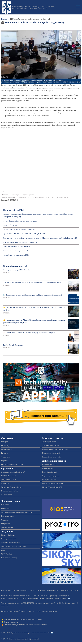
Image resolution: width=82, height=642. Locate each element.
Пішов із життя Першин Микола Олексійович (19, 229)
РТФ (3, 192)
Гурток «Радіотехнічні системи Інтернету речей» (20, 221)
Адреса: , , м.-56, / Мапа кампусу (34, 598)
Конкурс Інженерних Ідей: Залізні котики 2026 (20, 242)
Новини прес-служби (8, 197)
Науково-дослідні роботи (51, 476)
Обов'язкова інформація (21, 596)
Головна (4, 19)
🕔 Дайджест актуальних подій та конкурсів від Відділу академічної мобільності (32, 295)
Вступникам (5, 509)
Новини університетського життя (43, 197)
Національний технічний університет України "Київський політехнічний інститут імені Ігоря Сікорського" (33, 7)
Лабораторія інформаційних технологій (17, 246)
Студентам (5, 520)
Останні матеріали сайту (16, 266)
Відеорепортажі (24, 197)
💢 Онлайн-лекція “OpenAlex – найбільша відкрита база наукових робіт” (29, 332)
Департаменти (6, 449)
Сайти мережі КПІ (49, 464)
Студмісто (5, 483)
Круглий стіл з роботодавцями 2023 (16, 255)
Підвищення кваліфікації (51, 453)
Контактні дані (6, 596)
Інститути (4, 453)
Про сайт (44, 596)
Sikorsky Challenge (8, 535)
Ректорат (4, 442)
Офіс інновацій (6, 495)
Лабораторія (15, 195)
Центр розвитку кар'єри (9, 491)
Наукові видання (48, 468)
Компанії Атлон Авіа (10, 225)
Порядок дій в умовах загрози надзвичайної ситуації (23, 619)
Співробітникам (7, 527)
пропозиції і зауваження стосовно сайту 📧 (37, 633)
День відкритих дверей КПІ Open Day (16, 270)
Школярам (5, 505)
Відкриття (5, 195)
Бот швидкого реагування (48, 611)
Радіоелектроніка (28, 195)
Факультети (5, 457)
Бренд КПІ (35, 596)
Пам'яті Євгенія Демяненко (13, 345)
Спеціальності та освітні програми (13, 546)
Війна (3, 550)
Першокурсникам (7, 516)
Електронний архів (49, 480)
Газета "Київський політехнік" (53, 483)
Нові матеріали (63, 596)
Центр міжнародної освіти (51, 457)
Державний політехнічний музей (13, 472)
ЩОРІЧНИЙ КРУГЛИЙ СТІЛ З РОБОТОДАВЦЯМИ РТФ (24, 234)
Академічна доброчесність (10, 543)
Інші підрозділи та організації (12, 464)
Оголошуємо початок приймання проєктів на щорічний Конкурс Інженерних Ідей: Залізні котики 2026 (40, 238)
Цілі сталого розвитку (9, 558)
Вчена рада (5, 446)
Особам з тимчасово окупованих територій (16, 512)
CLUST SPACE (6, 554)
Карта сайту (52, 596)
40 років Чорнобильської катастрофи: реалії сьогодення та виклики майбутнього (32, 282)
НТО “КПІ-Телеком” (8, 476)
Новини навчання (62, 197)
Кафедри (4, 461)
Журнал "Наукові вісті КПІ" (52, 487)
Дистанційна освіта (49, 442)
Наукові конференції (49, 472)
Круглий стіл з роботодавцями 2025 (16, 251)
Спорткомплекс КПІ (8, 480)
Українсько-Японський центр (11, 487)
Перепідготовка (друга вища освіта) (55, 449)
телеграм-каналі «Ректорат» (37, 625)
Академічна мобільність (51, 446)
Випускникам (6, 524)
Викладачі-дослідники (9, 539)
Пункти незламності (11, 622)
